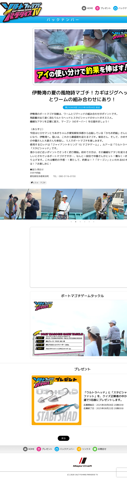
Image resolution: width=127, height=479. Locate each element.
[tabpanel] (20, 204)
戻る (63, 438)
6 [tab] (93, 221)
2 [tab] (75, 221)
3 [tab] (80, 221)
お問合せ (99, 449)
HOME (28, 449)
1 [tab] (71, 221)
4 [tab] (84, 221)
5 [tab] (89, 221)
